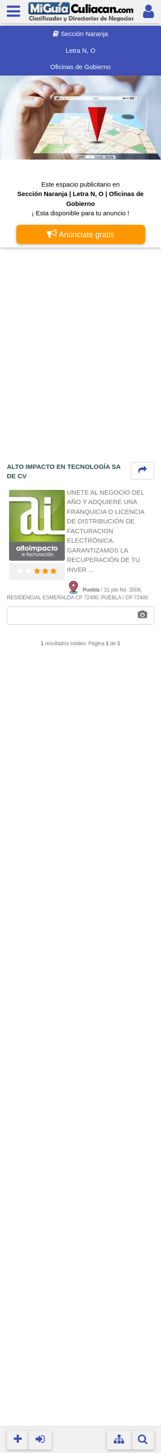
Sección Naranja (80, 33)
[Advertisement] (80, 337)
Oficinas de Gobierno (80, 66)
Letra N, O (80, 50)
